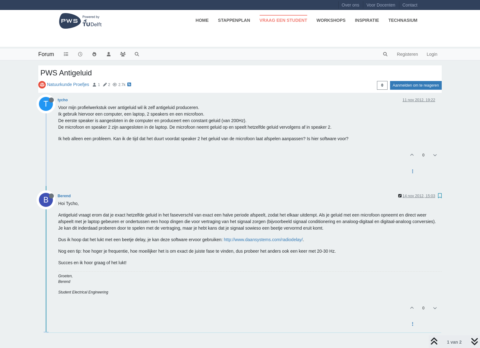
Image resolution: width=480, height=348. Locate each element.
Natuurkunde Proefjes (68, 84)
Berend (64, 196)
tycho (63, 100)
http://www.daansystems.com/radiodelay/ (263, 239)
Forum (46, 54)
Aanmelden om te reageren (416, 85)
